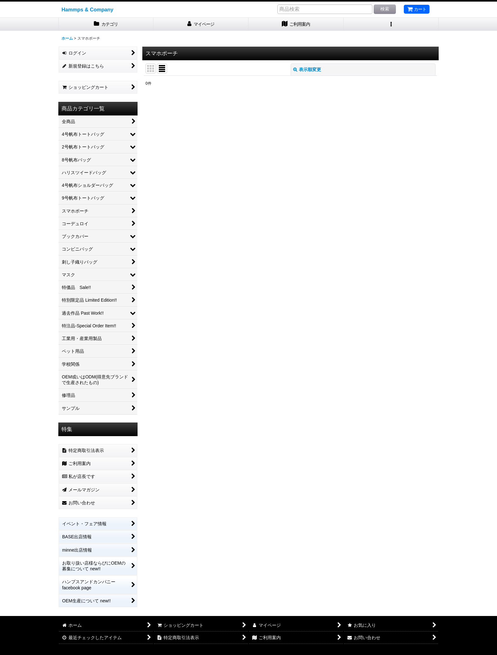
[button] (391, 24)
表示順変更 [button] (307, 69)
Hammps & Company (87, 9)
